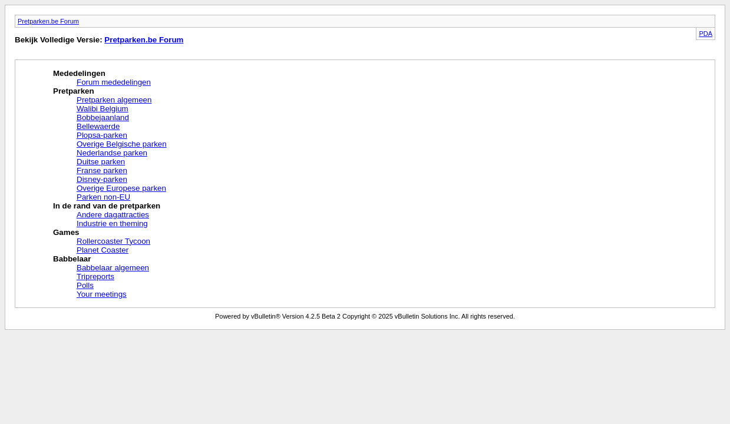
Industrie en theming (112, 223)
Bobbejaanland (103, 117)
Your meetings (102, 294)
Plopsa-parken (102, 135)
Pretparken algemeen (114, 99)
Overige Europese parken (121, 188)
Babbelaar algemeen (113, 267)
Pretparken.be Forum (48, 21)
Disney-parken (102, 179)
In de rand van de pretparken (106, 205)
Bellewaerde (98, 126)
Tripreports (95, 276)
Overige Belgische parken (122, 144)
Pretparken (73, 91)
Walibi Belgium (102, 108)
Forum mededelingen (114, 82)
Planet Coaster (102, 250)
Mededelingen (79, 73)
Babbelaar (72, 258)
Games (66, 232)
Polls (85, 285)
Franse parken (102, 170)
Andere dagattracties (113, 214)
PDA (705, 33)
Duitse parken (101, 161)
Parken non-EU (103, 197)
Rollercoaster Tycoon (113, 241)
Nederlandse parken (112, 152)
